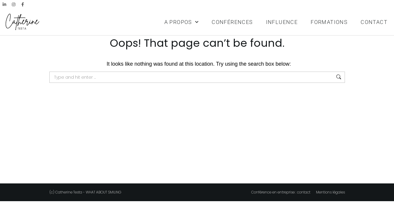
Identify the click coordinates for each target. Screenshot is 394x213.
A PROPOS (181, 22)
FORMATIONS (329, 22)
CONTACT (374, 22)
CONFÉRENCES (232, 22)
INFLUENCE (282, 22)
